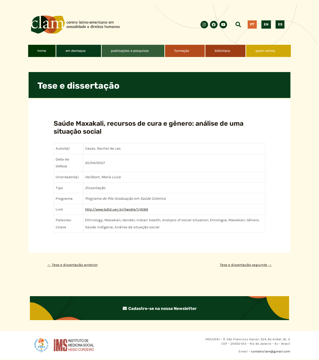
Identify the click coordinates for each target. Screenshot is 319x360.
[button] (78, 51)
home (41, 51)
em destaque (76, 51)
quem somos (265, 51)
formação (181, 51)
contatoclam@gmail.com (270, 352)
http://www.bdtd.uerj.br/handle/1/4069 (118, 209)
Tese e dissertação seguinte (244, 264)
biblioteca (222, 51)
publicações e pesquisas (130, 51)
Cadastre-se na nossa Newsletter (159, 308)
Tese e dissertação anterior (74, 264)
